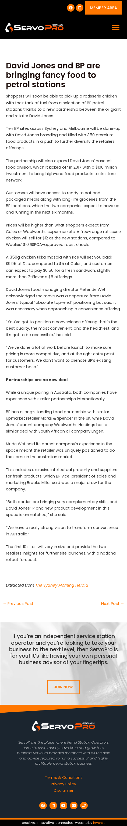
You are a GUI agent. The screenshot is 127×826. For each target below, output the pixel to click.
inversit (99, 822)
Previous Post (18, 604)
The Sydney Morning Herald (61, 585)
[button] (116, 28)
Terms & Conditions (63, 777)
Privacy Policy (63, 784)
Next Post (113, 604)
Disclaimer (63, 790)
